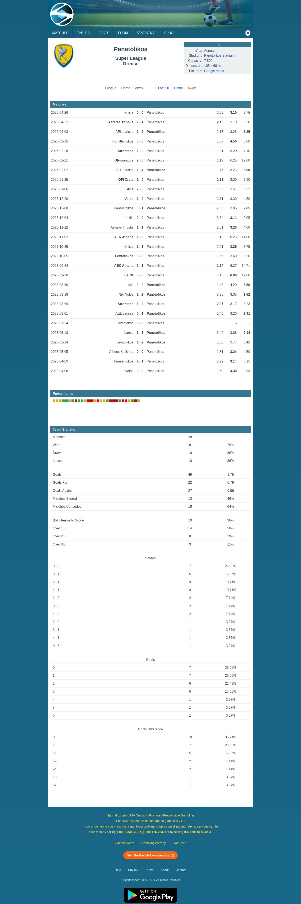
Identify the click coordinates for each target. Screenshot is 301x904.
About (164, 870)
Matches (60, 33)
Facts (103, 33)
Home (125, 88)
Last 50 (163, 88)
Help (118, 870)
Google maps (214, 71)
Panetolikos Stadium (219, 55)
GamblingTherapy (153, 843)
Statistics (146, 33)
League (110, 88)
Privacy (133, 870)
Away (139, 88)
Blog (168, 33)
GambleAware (124, 843)
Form (123, 33)
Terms (149, 870)
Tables (83, 33)
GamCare (179, 843)
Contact (181, 870)
